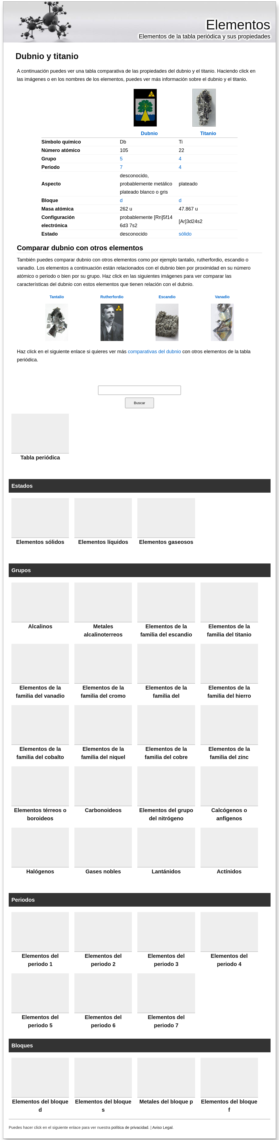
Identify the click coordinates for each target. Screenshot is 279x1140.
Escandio (167, 297)
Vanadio (222, 297)
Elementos (238, 24)
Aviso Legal (162, 1127)
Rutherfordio (111, 297)
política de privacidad (129, 1127)
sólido (185, 234)
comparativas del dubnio (154, 351)
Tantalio (57, 297)
